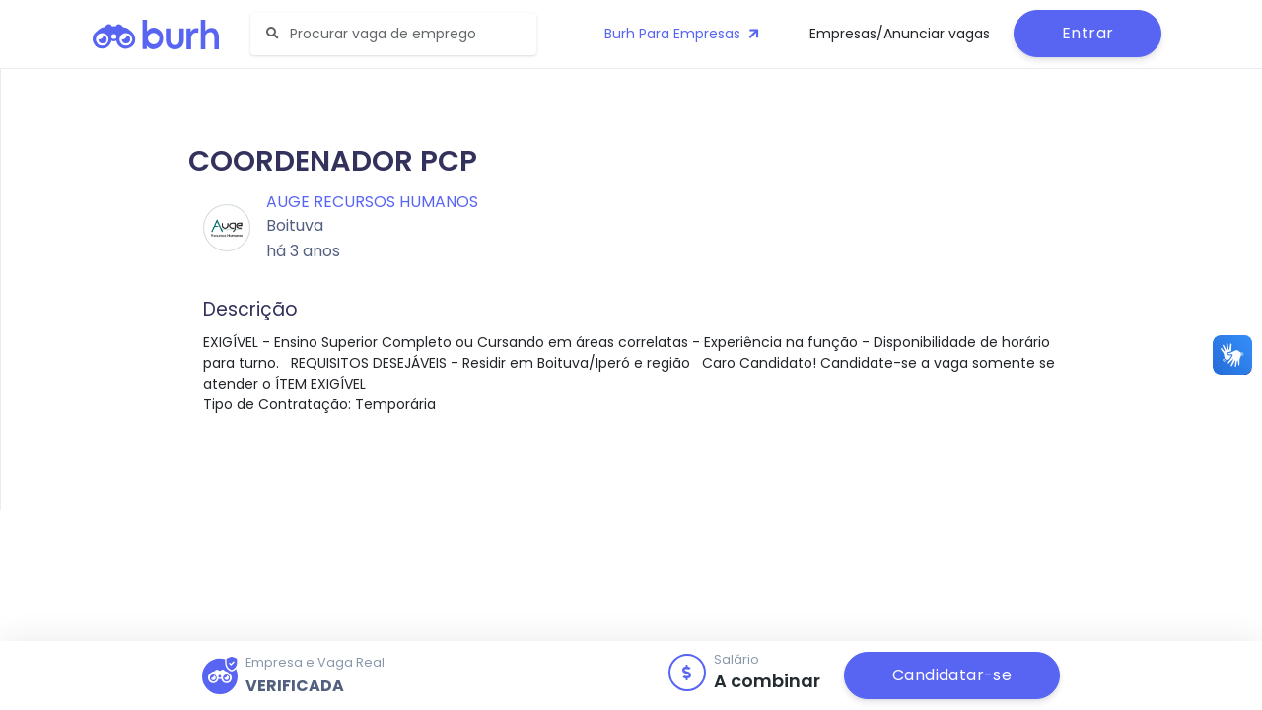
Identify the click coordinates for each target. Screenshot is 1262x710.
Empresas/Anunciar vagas (899, 33)
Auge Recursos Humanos (372, 201)
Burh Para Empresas (683, 33)
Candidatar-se (952, 675)
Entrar (1087, 33)
